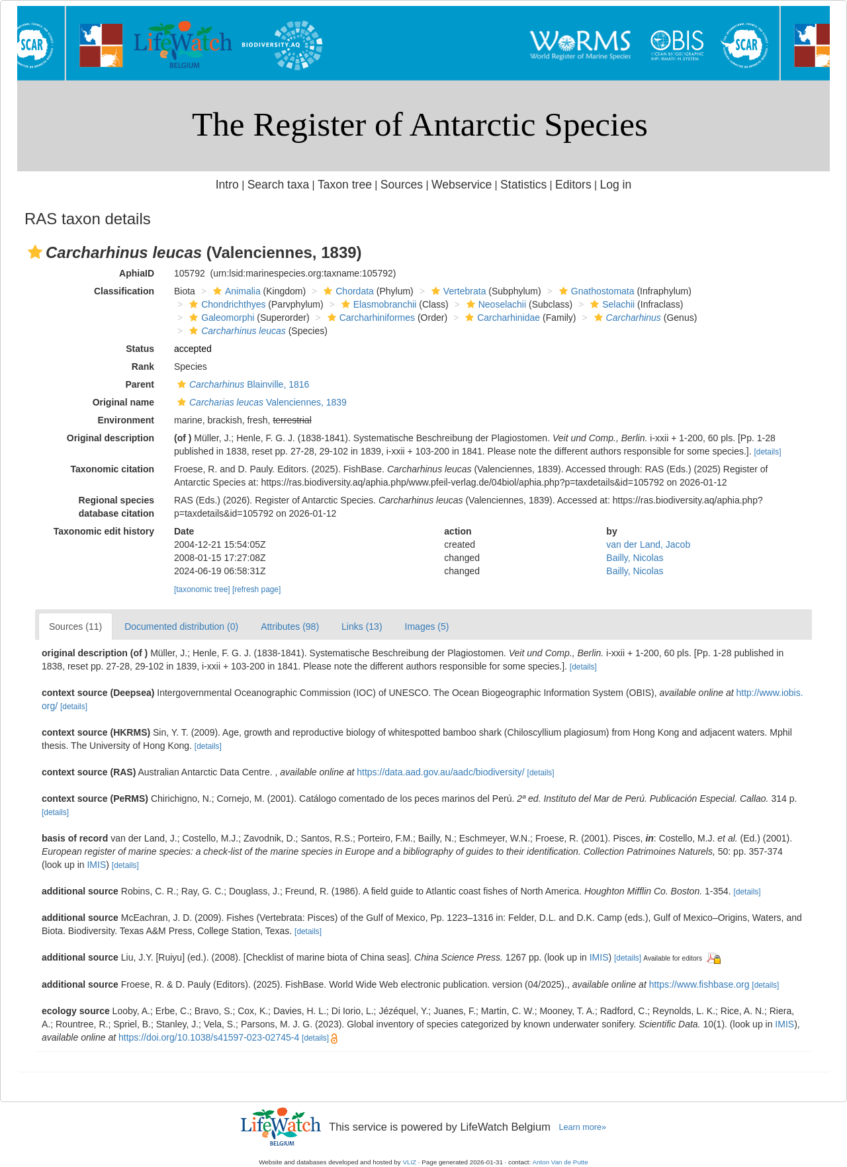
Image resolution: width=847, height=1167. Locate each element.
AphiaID (136, 273)
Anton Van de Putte (560, 1162)
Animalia (235, 291)
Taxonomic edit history (104, 531)
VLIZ (409, 1162)
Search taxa (278, 184)
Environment (125, 420)
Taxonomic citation (112, 469)
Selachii (611, 304)
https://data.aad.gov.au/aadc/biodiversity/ (440, 772)
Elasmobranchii (377, 304)
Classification (124, 291)
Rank (143, 366)
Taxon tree (345, 184)
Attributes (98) (290, 626)
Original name (123, 402)
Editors (573, 184)
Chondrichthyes (225, 304)
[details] (767, 451)
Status (140, 348)
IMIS (96, 864)
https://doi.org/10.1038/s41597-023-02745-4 (208, 1037)
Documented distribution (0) (181, 626)
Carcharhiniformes (369, 317)
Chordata (347, 291)
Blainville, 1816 (241, 384)
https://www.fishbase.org (699, 984)
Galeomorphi (220, 317)
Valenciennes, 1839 (260, 402)
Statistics (523, 184)
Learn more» (582, 1127)
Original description (110, 438)
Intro (227, 184)
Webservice (461, 184)
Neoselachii (494, 304)
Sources (401, 184)
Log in (615, 184)
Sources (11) (75, 626)
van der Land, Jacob (648, 544)
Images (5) (427, 626)
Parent (139, 384)
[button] (35, 252)
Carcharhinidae (501, 317)
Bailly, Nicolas (634, 557)
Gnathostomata (595, 291)
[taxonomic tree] (202, 589)
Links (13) (361, 626)
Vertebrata (457, 291)
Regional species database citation (116, 507)
